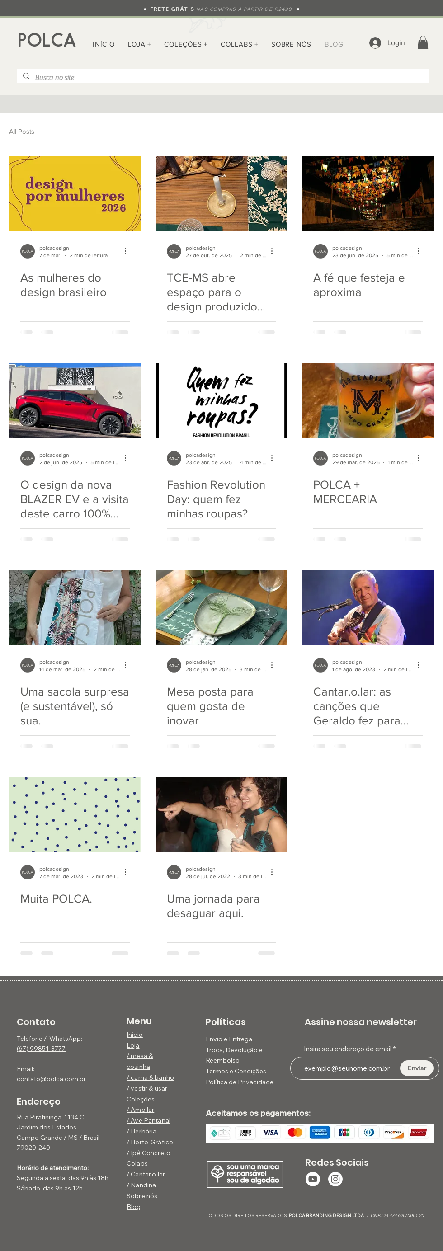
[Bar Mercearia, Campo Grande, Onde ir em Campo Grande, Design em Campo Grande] (368, 400)
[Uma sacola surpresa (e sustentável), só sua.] (75, 607)
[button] (185, 44)
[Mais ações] (128, 251)
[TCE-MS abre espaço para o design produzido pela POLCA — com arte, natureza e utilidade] (221, 193)
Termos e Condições (236, 1071)
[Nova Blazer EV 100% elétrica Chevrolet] (75, 400)
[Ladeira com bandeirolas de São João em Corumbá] (368, 193)
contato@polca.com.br (51, 1079)
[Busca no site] (222, 77)
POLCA (47, 40)
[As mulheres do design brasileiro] (75, 193)
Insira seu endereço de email (347, 1048)
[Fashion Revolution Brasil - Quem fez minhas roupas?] (221, 400)
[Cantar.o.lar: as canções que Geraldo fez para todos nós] (368, 607)
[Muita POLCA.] (75, 814)
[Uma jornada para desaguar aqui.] (221, 814)
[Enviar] (417, 1068)
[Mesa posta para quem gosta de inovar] (221, 607)
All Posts (21, 131)
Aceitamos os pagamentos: (258, 1113)
